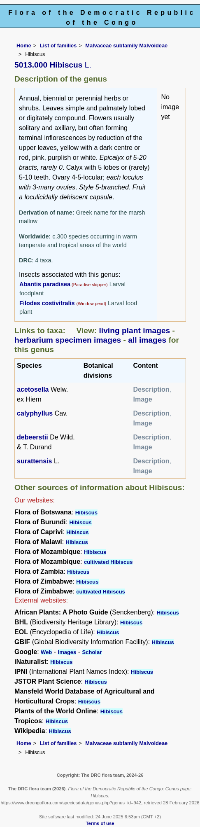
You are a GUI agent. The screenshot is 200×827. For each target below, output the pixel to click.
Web (46, 652)
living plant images (134, 330)
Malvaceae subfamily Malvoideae (126, 45)
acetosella (33, 389)
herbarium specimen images (67, 340)
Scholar (92, 652)
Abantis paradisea (44, 284)
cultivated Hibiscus (108, 562)
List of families (58, 45)
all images (147, 340)
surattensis (34, 461)
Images (67, 652)
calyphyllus (35, 413)
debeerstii (32, 437)
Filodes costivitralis (47, 303)
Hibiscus (86, 512)
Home (23, 45)
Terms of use (100, 823)
